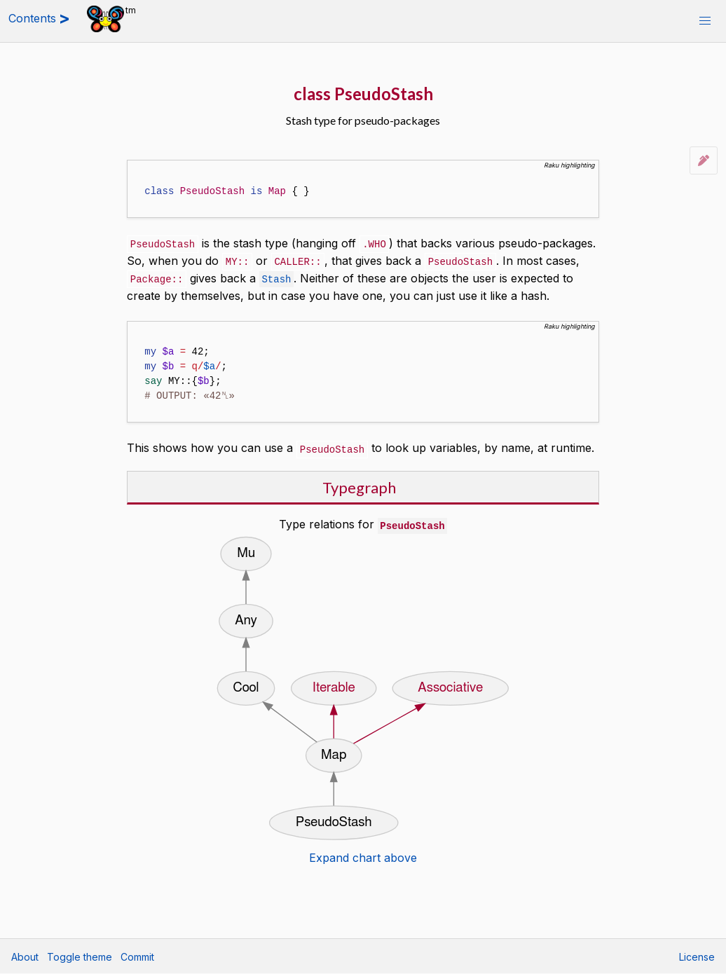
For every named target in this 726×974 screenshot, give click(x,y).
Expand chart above (363, 854)
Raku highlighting (569, 165)
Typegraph (359, 484)
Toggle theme (79, 957)
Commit (137, 957)
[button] (705, 21)
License (697, 957)
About (25, 957)
